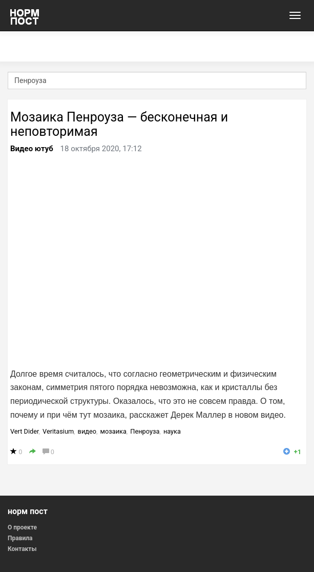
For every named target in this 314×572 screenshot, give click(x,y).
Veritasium (58, 431)
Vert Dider (24, 431)
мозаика (113, 431)
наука (172, 431)
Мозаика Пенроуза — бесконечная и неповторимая (119, 124)
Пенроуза (144, 431)
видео (87, 431)
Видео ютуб (31, 148)
